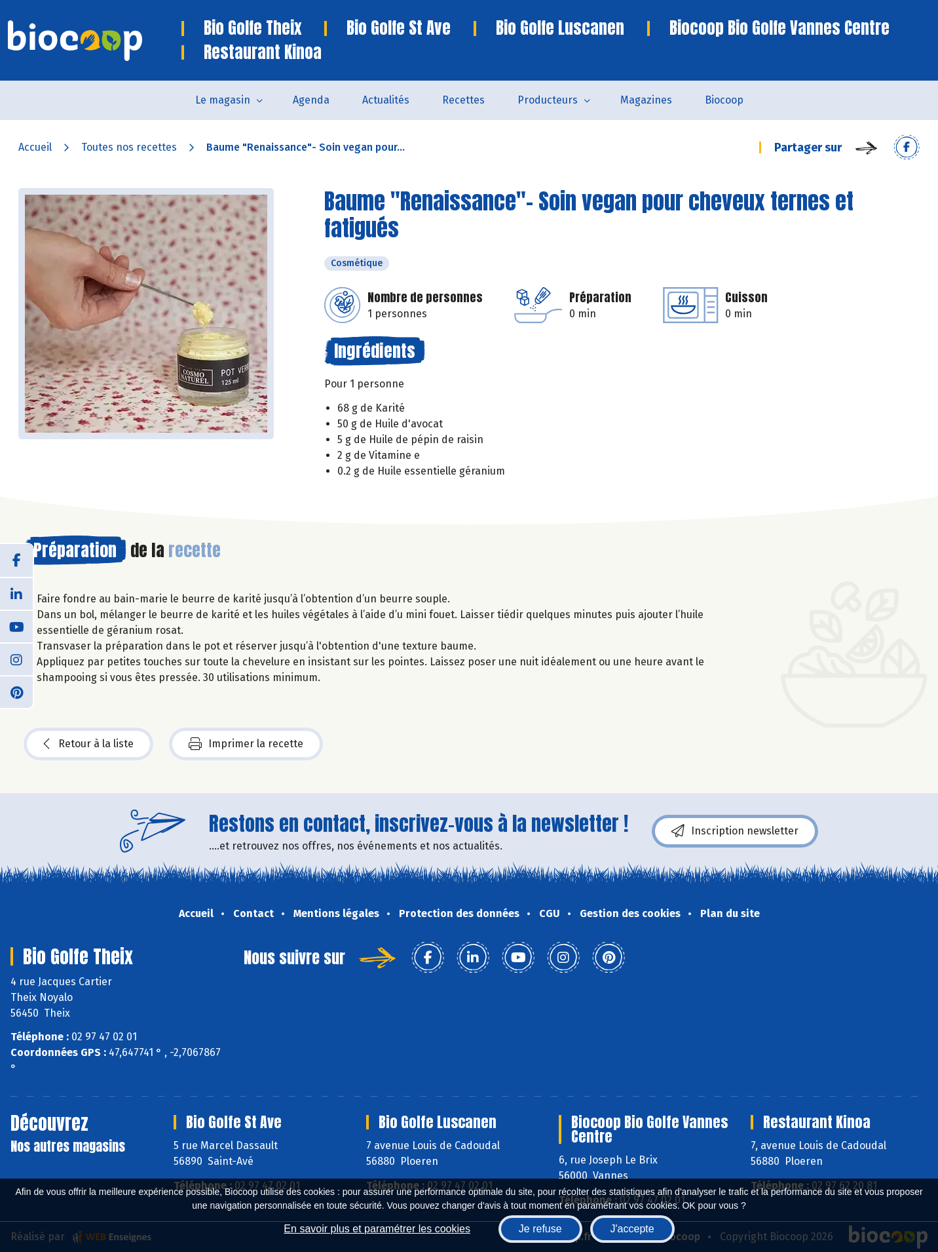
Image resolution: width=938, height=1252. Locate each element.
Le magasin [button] (222, 100)
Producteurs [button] (547, 100)
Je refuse (540, 1228)
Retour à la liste (88, 744)
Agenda (311, 100)
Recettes (463, 100)
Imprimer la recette (246, 744)
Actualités (385, 100)
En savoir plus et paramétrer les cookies (377, 1228)
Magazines (646, 100)
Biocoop (724, 100)
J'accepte (632, 1228)
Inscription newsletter (734, 831)
